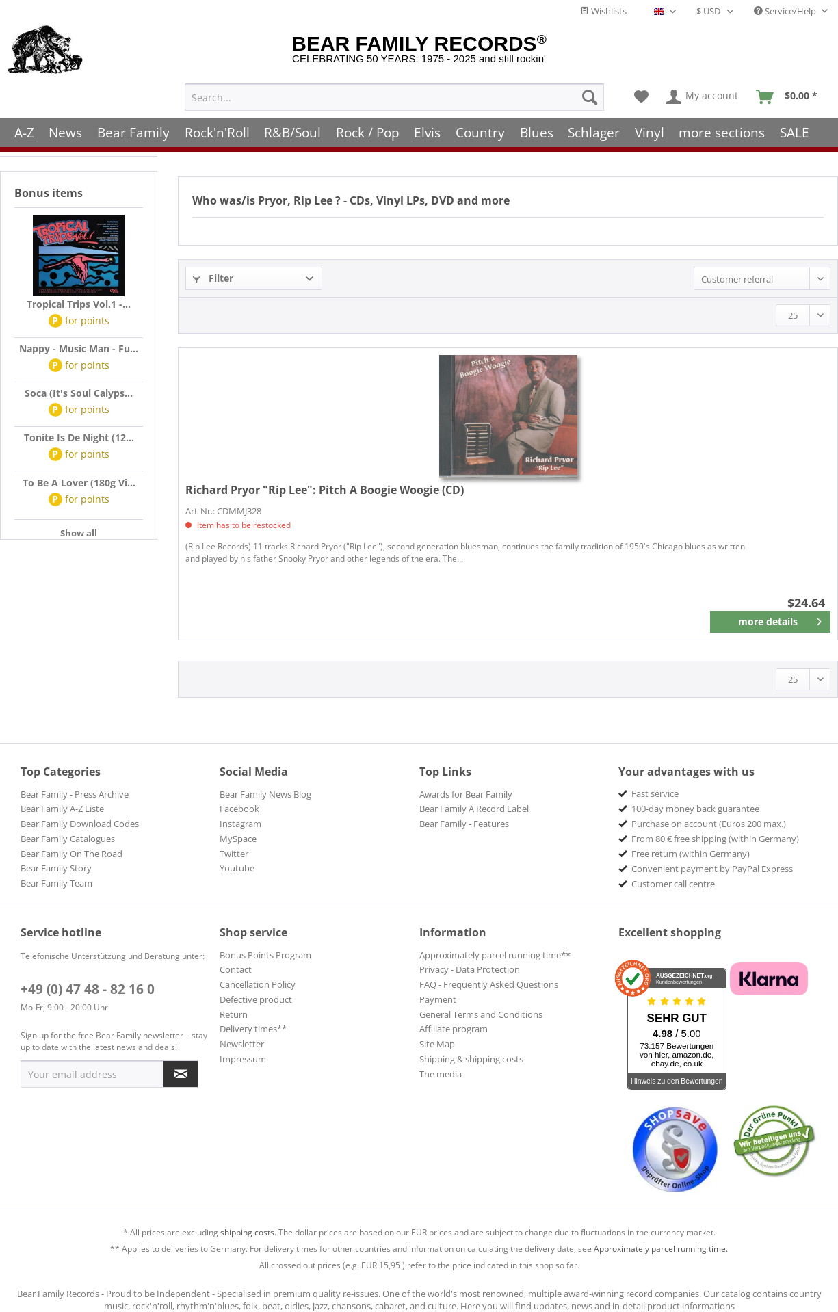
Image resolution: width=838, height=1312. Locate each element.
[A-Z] (24, 130)
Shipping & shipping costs (471, 1059)
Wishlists (603, 11)
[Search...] (394, 95)
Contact (236, 969)
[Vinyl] (649, 130)
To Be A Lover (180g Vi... (79, 482)
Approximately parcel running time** (495, 955)
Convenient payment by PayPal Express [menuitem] (712, 869)
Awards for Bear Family (465, 794)
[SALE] (794, 130)
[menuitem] (394, 95)
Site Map (437, 1044)
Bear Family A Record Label (474, 808)
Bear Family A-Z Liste (62, 808)
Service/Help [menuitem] (786, 11)
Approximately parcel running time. (661, 1249)
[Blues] (536, 130)
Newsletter (242, 1044)
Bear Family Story (56, 868)
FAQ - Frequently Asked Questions (488, 984)
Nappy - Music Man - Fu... (78, 348)
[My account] (703, 95)
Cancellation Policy (258, 984)
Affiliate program (453, 1029)
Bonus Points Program (265, 955)
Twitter (234, 854)
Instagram (240, 823)
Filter (213, 278)
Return (234, 1014)
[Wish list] (641, 95)
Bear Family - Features (464, 823)
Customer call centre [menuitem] (673, 884)
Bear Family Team (56, 883)
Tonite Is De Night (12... (79, 437)
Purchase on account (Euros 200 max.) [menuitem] (708, 823)
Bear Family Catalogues (68, 838)
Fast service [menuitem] (655, 793)
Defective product (256, 999)
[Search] (589, 95)
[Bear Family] (133, 130)
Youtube (237, 868)
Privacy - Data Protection (469, 969)
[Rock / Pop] (367, 130)
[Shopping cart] (791, 95)
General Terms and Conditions (480, 1014)
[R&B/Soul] (292, 130)
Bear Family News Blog (265, 794)
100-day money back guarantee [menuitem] (695, 808)
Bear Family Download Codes (80, 823)
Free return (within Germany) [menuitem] (690, 854)
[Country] (480, 130)
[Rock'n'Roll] (217, 130)
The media (440, 1074)
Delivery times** (253, 1029)
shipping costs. (248, 1232)
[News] (66, 130)
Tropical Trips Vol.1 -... (79, 304)
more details (780, 619)
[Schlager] (593, 130)
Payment (437, 999)
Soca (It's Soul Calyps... (79, 392)
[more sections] (722, 130)
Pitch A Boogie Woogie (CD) (324, 489)
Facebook (239, 808)
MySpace (238, 838)
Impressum (243, 1059)
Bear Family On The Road (71, 854)
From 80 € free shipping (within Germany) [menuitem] (715, 838)
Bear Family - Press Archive (75, 794)
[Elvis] (428, 130)
